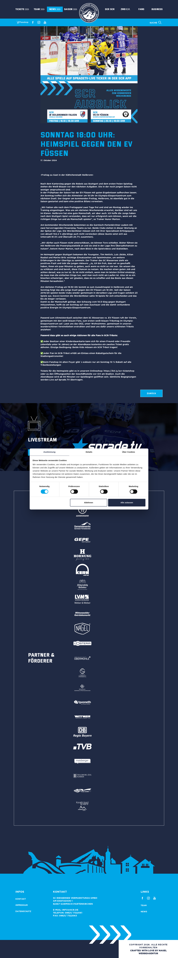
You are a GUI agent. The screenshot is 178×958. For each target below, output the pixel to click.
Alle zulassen (127, 502)
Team (37, 9)
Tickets (19, 9)
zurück (151, 393)
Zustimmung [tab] (50, 452)
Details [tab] (89, 452)
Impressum (21, 905)
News (52, 9)
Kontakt (20, 899)
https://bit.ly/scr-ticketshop (119, 371)
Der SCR (110, 9)
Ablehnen (88, 502)
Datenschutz (23, 911)
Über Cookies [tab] (128, 452)
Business (157, 9)
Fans (141, 9)
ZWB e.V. (125, 9)
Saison (68, 9)
